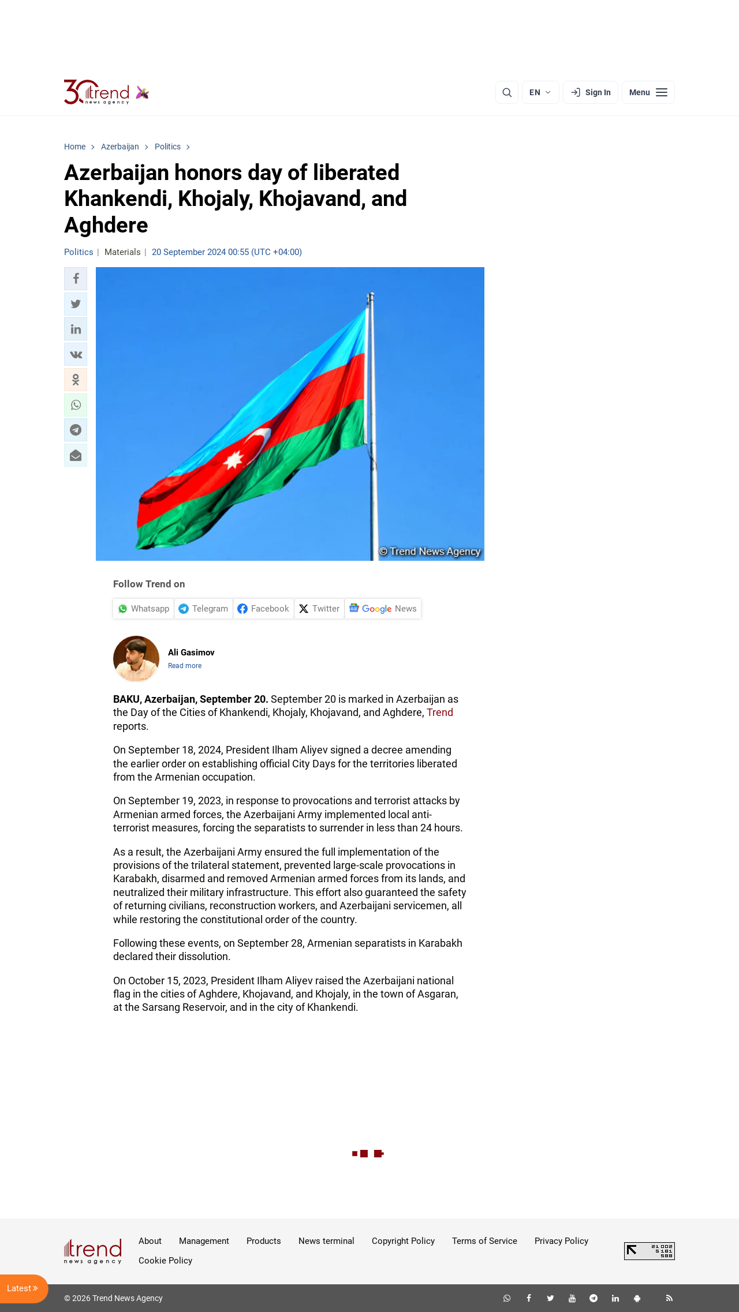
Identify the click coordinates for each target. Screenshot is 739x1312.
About (150, 1241)
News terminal (326, 1241)
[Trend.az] (107, 92)
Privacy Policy (561, 1241)
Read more (184, 666)
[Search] (506, 92)
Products (264, 1241)
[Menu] (648, 92)
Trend (440, 712)
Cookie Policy (165, 1260)
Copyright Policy (403, 1241)
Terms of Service (484, 1241)
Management (204, 1241)
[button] (76, 278)
